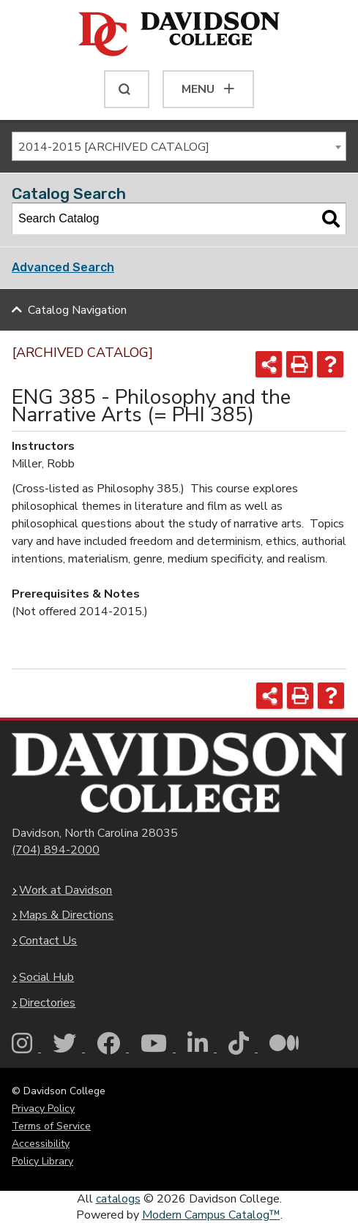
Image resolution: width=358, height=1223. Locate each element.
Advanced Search (63, 267)
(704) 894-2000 (56, 850)
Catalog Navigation (77, 310)
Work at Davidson (65, 890)
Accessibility (41, 1144)
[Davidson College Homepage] (179, 772)
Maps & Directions (66, 915)
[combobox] (179, 146)
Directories (47, 1003)
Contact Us (48, 941)
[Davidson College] (179, 35)
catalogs (118, 1199)
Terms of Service (51, 1126)
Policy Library (42, 1161)
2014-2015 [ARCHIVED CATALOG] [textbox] (113, 147)
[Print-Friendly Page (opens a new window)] (299, 364)
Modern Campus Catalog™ (211, 1215)
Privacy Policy (43, 1108)
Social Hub (46, 977)
